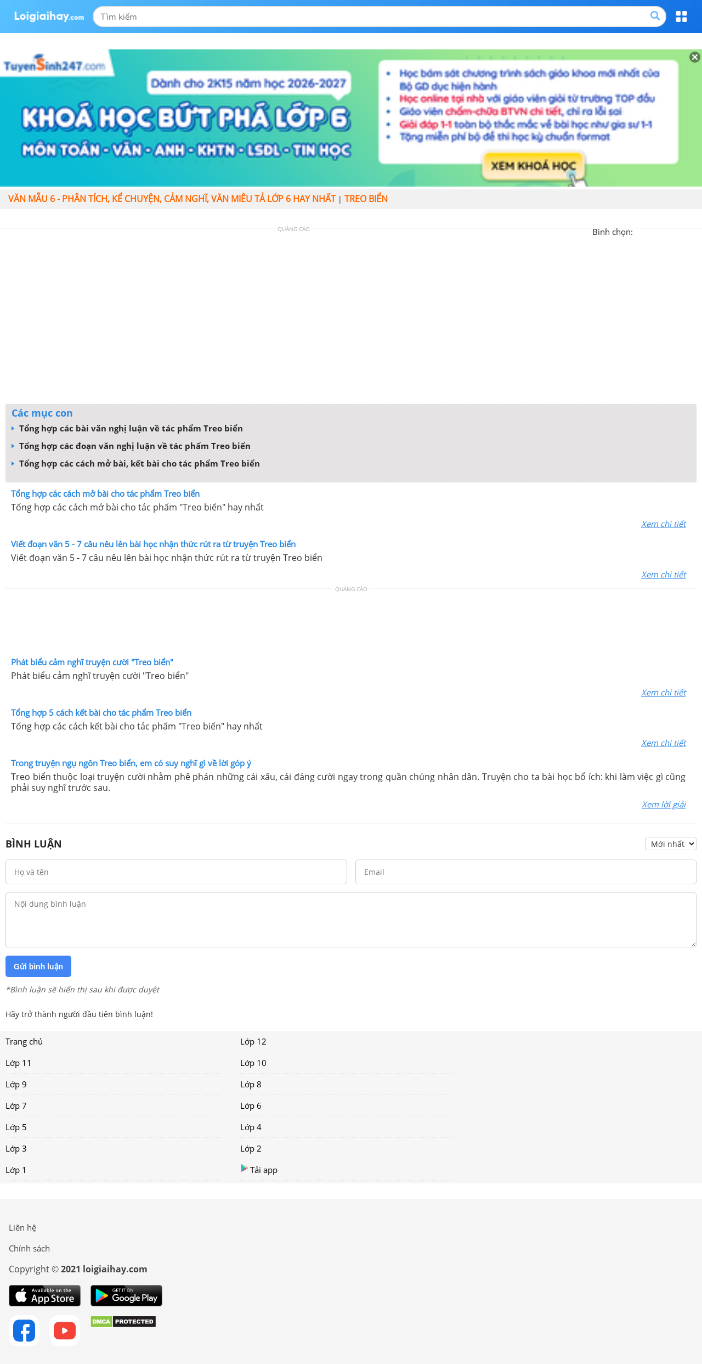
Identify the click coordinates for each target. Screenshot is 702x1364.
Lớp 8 (251, 1084)
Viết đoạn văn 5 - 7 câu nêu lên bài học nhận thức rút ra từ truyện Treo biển (153, 543)
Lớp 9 (16, 1084)
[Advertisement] (351, 319)
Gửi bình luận (38, 966)
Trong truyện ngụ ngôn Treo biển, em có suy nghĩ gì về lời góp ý (131, 762)
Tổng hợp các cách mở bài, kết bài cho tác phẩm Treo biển (136, 463)
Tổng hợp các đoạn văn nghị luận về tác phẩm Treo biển (131, 445)
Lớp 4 (251, 1126)
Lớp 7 (16, 1105)
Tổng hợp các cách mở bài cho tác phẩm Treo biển (105, 493)
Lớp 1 (16, 1169)
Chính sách (29, 1248)
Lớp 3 (16, 1148)
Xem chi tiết (663, 523)
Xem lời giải (664, 804)
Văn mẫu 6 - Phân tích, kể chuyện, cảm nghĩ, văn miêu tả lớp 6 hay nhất (172, 199)
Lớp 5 (16, 1126)
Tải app (259, 1169)
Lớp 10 (253, 1062)
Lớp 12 (253, 1041)
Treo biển (366, 199)
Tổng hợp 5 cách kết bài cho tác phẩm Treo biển (101, 712)
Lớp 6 (251, 1105)
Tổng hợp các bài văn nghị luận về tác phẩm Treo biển (127, 428)
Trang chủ (24, 1041)
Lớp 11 (18, 1062)
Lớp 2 (251, 1148)
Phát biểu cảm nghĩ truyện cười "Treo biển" (92, 661)
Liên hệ (22, 1227)
